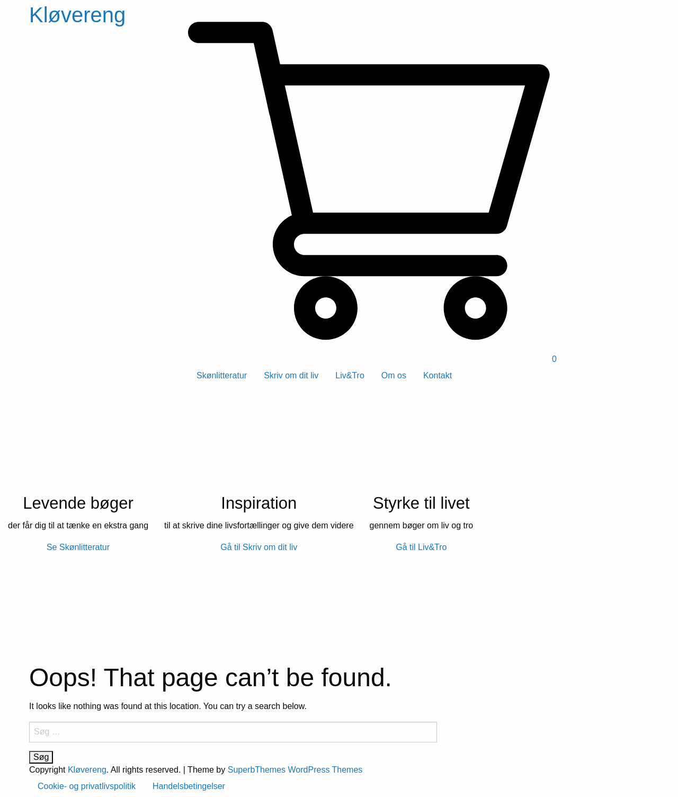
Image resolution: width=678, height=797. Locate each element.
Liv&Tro (349, 375)
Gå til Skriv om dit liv (258, 547)
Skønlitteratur (222, 375)
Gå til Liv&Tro (421, 547)
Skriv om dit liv (291, 375)
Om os (393, 375)
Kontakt (437, 375)
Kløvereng (77, 14)
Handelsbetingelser (189, 786)
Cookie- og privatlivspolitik (87, 786)
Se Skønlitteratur (78, 547)
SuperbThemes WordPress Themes (295, 769)
